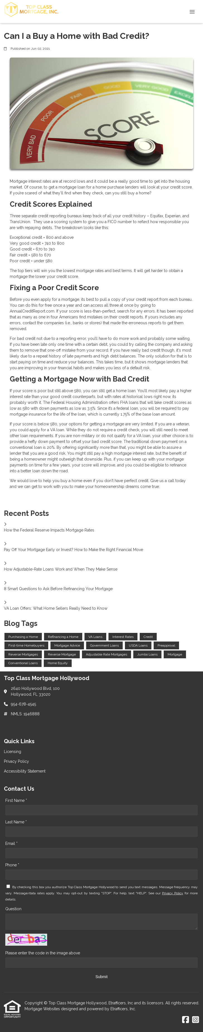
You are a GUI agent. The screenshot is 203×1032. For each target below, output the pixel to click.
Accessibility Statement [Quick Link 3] (24, 771)
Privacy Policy (172, 893)
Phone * (12, 865)
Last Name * (16, 822)
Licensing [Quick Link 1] (12, 751)
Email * (11, 843)
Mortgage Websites (43, 1009)
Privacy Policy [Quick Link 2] (16, 761)
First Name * (16, 800)
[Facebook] (185, 1020)
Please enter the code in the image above (42, 953)
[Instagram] (195, 1020)
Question (13, 909)
